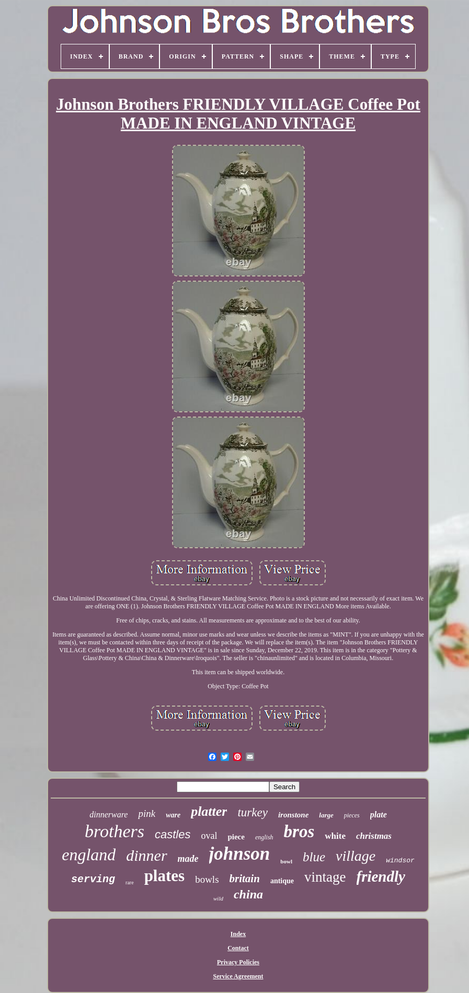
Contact (238, 948)
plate (378, 814)
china (248, 894)
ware (173, 815)
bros (299, 831)
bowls (207, 879)
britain (245, 878)
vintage (325, 877)
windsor (400, 860)
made (188, 858)
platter (209, 811)
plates (164, 876)
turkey (252, 812)
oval (209, 835)
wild (218, 898)
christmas (374, 836)
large (326, 815)
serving (93, 879)
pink (146, 813)
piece (235, 837)
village (355, 856)
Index (238, 934)
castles (172, 834)
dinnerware (108, 814)
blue (314, 857)
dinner (146, 855)
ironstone (293, 815)
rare (129, 882)
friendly (381, 876)
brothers (114, 831)
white (335, 836)
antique (282, 881)
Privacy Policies (238, 962)
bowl (286, 861)
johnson (239, 854)
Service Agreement (238, 976)
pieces (352, 815)
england (89, 854)
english (264, 837)
